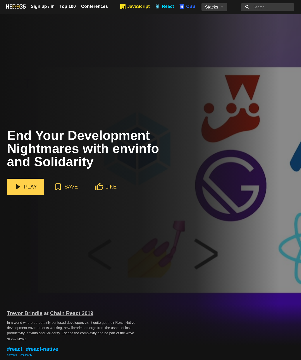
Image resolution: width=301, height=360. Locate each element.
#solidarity (26, 355)
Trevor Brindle (25, 313)
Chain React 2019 (71, 313)
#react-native (42, 349)
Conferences (94, 6)
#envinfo (12, 355)
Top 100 (67, 6)
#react (14, 349)
